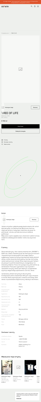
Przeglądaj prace (5, 33)
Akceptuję (18, 398)
